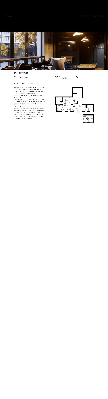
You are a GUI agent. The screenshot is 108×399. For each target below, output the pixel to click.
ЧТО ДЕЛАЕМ (94, 16)
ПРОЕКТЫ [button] (80, 16)
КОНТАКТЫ (102, 16)
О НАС (87, 16)
